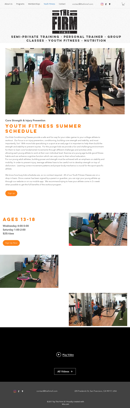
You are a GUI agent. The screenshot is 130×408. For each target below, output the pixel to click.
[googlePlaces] (109, 4)
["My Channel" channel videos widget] (65, 354)
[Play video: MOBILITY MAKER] (65, 354)
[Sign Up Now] (11, 243)
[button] (123, 4)
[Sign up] (11, 193)
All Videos (65, 371)
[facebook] (106, 4)
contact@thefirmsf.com (82, 4)
